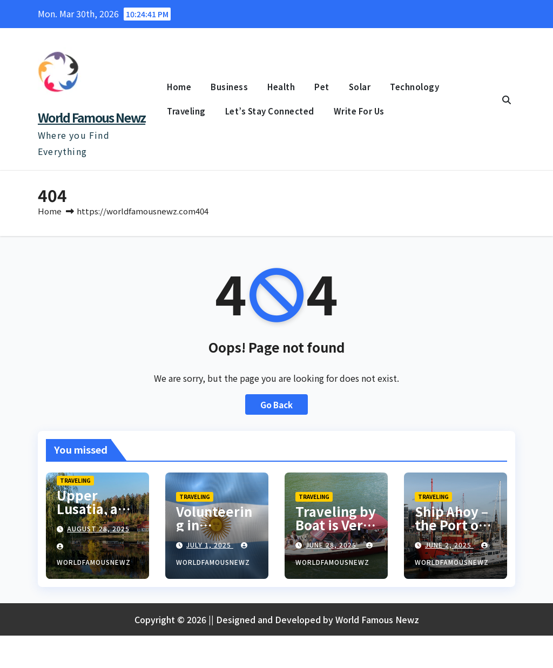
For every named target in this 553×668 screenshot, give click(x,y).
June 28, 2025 (332, 544)
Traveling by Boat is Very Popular (335, 525)
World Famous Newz (91, 117)
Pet (321, 86)
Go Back (276, 404)
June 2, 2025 (449, 544)
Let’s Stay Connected (269, 111)
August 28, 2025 (98, 528)
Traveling (186, 111)
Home (179, 86)
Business (229, 86)
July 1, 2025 (209, 544)
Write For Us (359, 111)
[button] (506, 99)
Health (281, 86)
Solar (360, 86)
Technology (414, 86)
